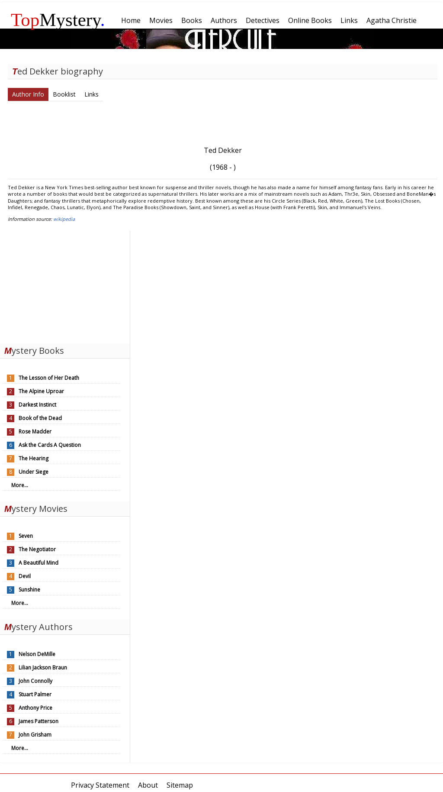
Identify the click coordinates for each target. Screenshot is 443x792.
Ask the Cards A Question (50, 445)
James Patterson (38, 721)
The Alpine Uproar (41, 391)
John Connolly (35, 681)
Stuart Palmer (35, 694)
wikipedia (64, 219)
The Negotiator (37, 549)
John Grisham (35, 734)
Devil (25, 576)
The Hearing (33, 458)
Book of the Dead (40, 418)
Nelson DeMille (37, 654)
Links (91, 94)
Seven (26, 536)
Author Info (28, 94)
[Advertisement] (65, 285)
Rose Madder (35, 431)
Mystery (58, 20)
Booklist (64, 94)
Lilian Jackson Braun (43, 667)
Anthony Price (35, 707)
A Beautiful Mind (38, 562)
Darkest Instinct (37, 404)
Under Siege (33, 471)
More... (19, 485)
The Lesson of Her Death (49, 377)
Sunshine (29, 589)
